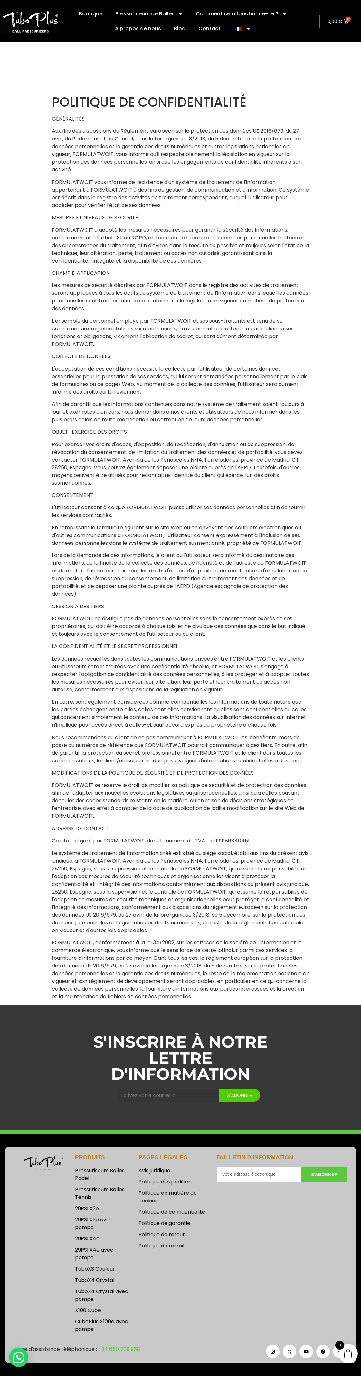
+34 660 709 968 (119, 1349)
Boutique (90, 13)
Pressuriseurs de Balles (149, 14)
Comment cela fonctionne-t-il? (241, 14)
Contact (209, 28)
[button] (18, 1357)
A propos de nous (138, 28)
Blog (179, 28)
